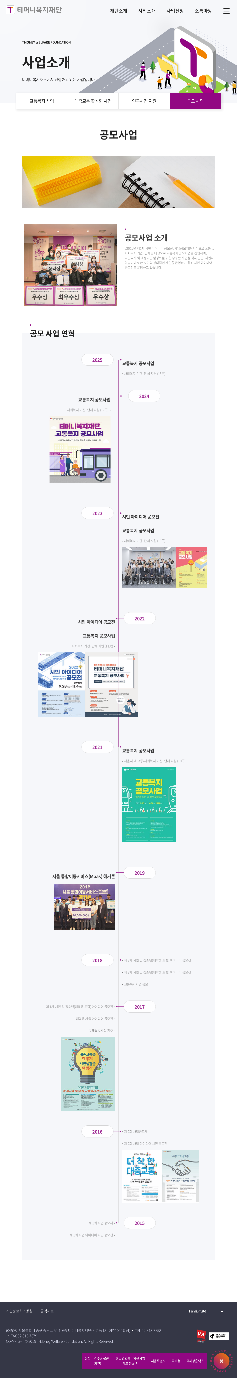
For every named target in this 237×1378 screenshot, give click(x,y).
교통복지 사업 (41, 100)
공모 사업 (195, 100)
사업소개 (146, 10)
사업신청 (174, 10)
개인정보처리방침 (19, 1311)
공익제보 (47, 1311)
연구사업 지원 (144, 100)
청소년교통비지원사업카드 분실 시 (130, 1361)
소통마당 (203, 10)
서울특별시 (158, 1360)
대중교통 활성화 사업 (93, 100)
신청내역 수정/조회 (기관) (97, 1361)
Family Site (197, 1311)
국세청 (176, 1360)
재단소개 (118, 10)
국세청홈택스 (195, 1360)
